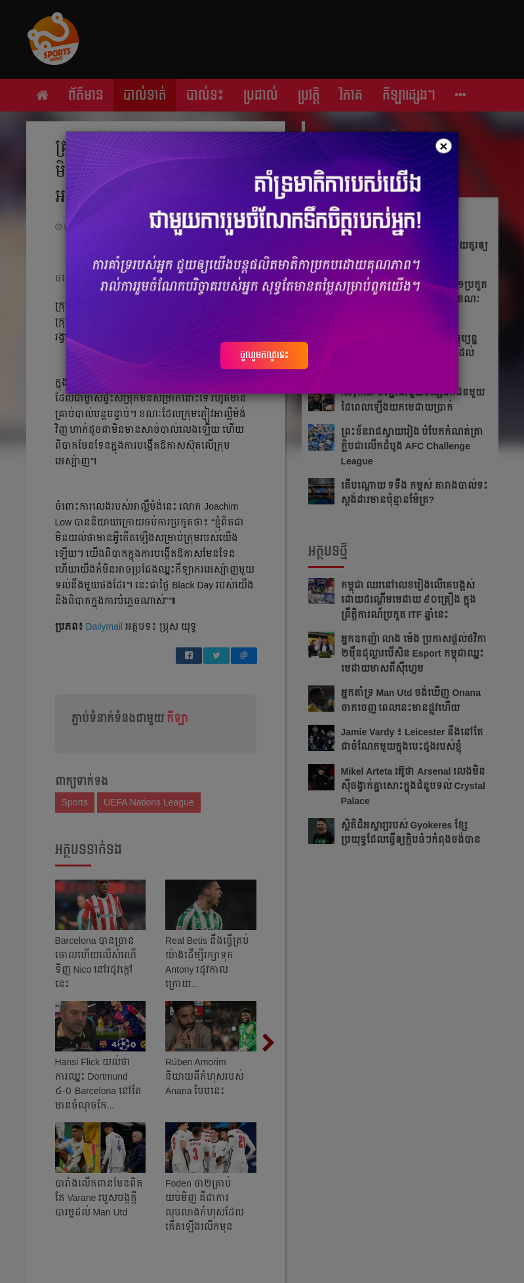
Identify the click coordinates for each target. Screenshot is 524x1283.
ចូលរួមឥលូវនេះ (264, 355)
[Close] (443, 145)
